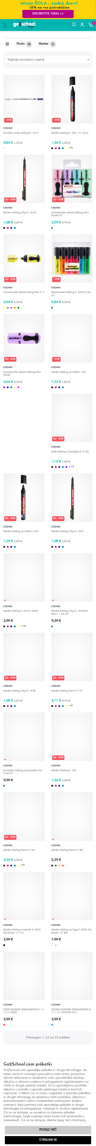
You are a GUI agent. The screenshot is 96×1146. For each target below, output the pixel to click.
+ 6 (23, 865)
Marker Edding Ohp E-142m (19, 212)
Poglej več (48, 1129)
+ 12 (71, 467)
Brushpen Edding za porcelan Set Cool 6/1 (22, 770)
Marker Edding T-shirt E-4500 (20, 611)
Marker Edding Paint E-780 (67, 850)
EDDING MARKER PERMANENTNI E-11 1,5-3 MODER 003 (71, 1009)
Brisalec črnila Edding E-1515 (20, 133)
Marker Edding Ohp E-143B (19, 691)
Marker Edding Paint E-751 (67, 691)
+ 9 (71, 706)
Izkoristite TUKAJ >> (48, 13)
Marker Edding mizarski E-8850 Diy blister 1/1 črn (22, 930)
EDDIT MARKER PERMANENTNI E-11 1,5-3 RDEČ (23, 1009)
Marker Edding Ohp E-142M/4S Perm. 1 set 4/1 (69, 611)
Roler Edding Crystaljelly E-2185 (70, 451)
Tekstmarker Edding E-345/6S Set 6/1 (71, 292)
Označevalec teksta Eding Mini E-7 (23, 292)
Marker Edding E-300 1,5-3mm (69, 133)
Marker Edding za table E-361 (68, 372)
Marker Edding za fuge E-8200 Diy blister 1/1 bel (71, 930)
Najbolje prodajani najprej (49, 60)
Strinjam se (48, 1140)
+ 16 (23, 626)
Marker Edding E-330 (63, 770)
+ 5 (71, 148)
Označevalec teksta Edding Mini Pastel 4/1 (70, 212)
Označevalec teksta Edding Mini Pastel (22, 372)
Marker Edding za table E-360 (20, 531)
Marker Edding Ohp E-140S (67, 531)
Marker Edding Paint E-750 (19, 850)
